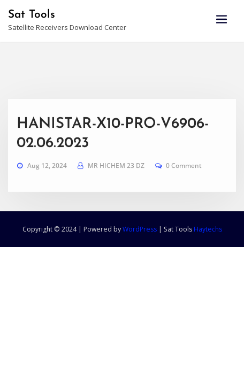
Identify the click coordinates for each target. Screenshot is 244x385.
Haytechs (208, 229)
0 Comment (184, 175)
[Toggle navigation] (221, 19)
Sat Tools (31, 14)
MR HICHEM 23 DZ (116, 175)
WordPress (140, 229)
